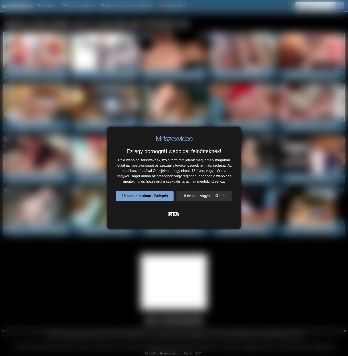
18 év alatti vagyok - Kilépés (204, 196)
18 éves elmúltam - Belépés (145, 196)
